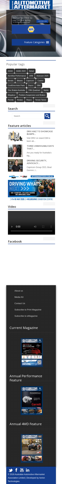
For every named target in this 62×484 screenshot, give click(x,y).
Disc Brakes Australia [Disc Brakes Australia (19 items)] (16, 90)
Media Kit (19, 297)
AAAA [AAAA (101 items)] (10, 71)
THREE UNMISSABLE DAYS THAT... (40, 147)
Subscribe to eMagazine (26, 316)
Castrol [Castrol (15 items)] (40, 81)
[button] (34, 42)
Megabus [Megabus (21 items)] (11, 95)
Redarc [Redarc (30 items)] (20, 100)
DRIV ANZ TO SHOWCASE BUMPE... (40, 132)
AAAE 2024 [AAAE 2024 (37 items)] (21, 71)
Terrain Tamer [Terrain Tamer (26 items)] (40, 100)
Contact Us (20, 303)
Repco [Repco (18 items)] (29, 100)
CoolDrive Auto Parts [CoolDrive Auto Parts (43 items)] (16, 85)
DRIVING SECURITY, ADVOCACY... (37, 162)
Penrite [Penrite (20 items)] (11, 100)
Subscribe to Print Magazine (28, 309)
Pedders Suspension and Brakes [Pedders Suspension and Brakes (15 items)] (32, 95)
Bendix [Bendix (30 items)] (11, 81)
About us (19, 291)
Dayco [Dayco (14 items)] (30, 85)
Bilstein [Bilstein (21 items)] (20, 81)
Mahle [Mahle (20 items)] (46, 90)
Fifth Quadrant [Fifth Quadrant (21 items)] (34, 90)
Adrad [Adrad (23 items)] (31, 71)
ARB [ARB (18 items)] (31, 76)
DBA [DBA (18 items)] (39, 85)
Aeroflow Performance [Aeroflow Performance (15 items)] (17, 76)
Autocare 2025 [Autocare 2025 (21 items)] (42, 76)
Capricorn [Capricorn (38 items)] (30, 81)
